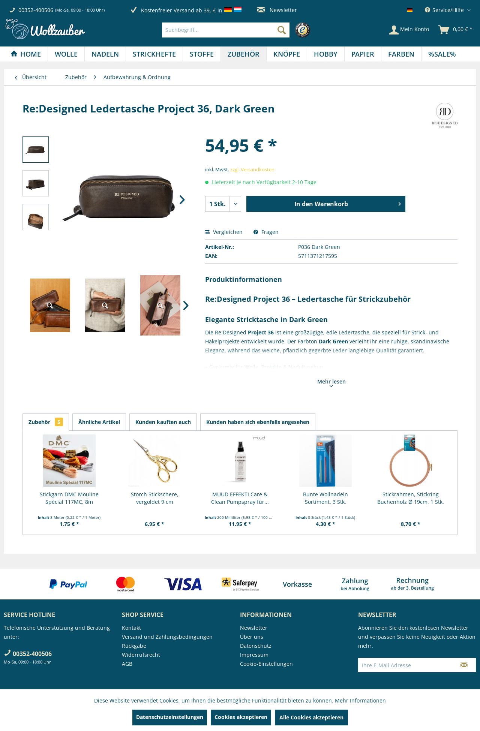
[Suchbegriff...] (226, 29)
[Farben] (401, 53)
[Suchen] (282, 29)
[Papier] (363, 53)
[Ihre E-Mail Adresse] (405, 665)
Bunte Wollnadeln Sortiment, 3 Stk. (325, 498)
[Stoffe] (201, 53)
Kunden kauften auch (163, 421)
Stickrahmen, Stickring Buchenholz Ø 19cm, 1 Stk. (410, 498)
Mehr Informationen (360, 700)
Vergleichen (224, 231)
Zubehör (45, 421)
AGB (127, 663)
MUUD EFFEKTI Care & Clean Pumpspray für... (240, 498)
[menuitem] (238, 29)
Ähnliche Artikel (99, 421)
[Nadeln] (105, 53)
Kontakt (131, 627)
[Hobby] (325, 53)
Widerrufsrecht (141, 654)
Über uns (251, 636)
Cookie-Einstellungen (266, 663)
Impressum (254, 654)
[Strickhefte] (154, 53)
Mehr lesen (331, 382)
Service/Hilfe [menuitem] (445, 9)
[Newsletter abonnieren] (464, 665)
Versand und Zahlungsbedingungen (167, 636)
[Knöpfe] (287, 53)
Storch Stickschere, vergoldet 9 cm (154, 498)
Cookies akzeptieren (240, 717)
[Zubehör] (243, 53)
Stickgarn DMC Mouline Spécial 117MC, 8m (69, 498)
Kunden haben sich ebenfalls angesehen (257, 421)
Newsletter (277, 9)
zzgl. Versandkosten (252, 169)
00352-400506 (35, 9)
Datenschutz (256, 645)
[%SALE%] (442, 53)
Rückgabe (134, 645)
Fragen (266, 231)
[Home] (26, 53)
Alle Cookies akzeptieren (311, 717)
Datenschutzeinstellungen (169, 717)
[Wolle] (66, 53)
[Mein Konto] (409, 30)
